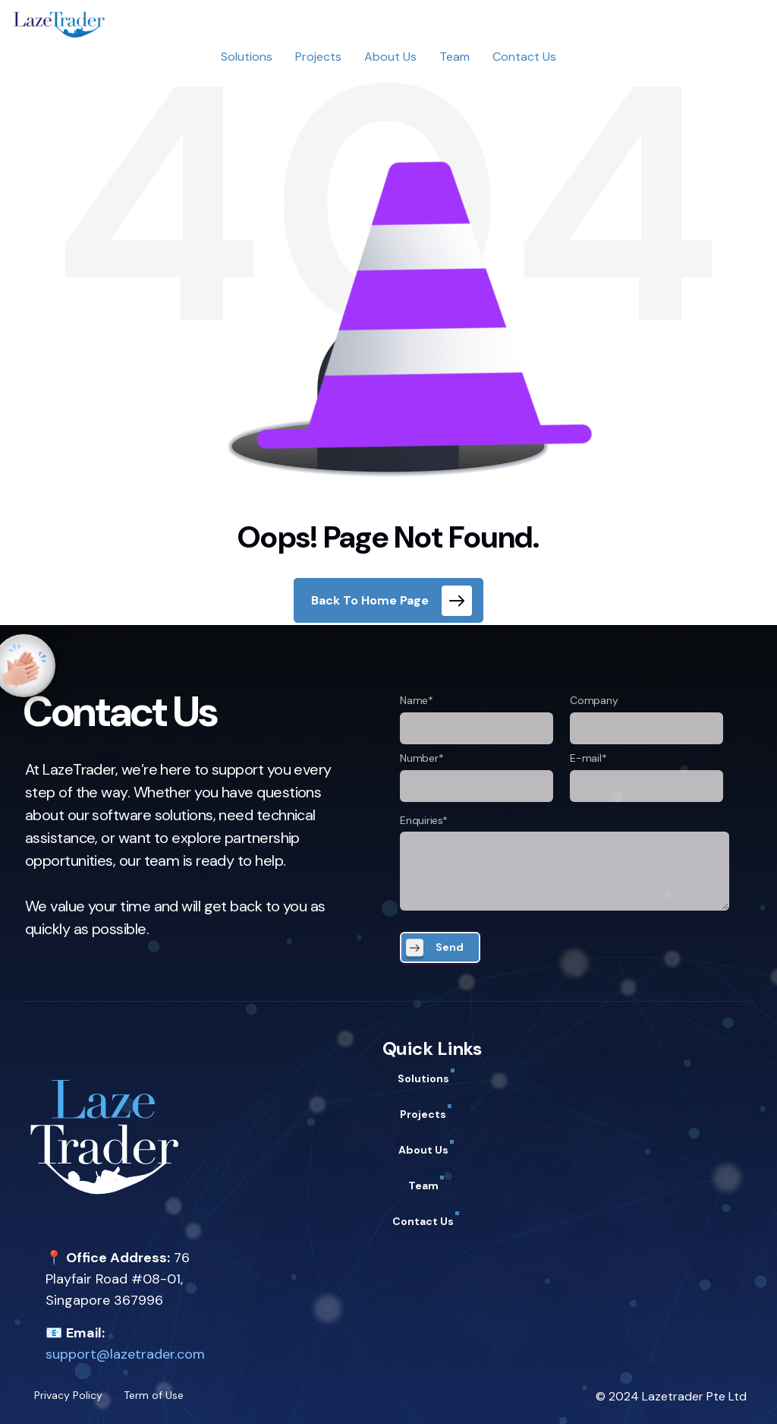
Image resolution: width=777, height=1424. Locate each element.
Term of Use (154, 1395)
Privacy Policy (68, 1395)
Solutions (246, 57)
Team (454, 57)
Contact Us (524, 57)
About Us (390, 57)
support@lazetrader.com (125, 1354)
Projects (318, 57)
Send (450, 947)
